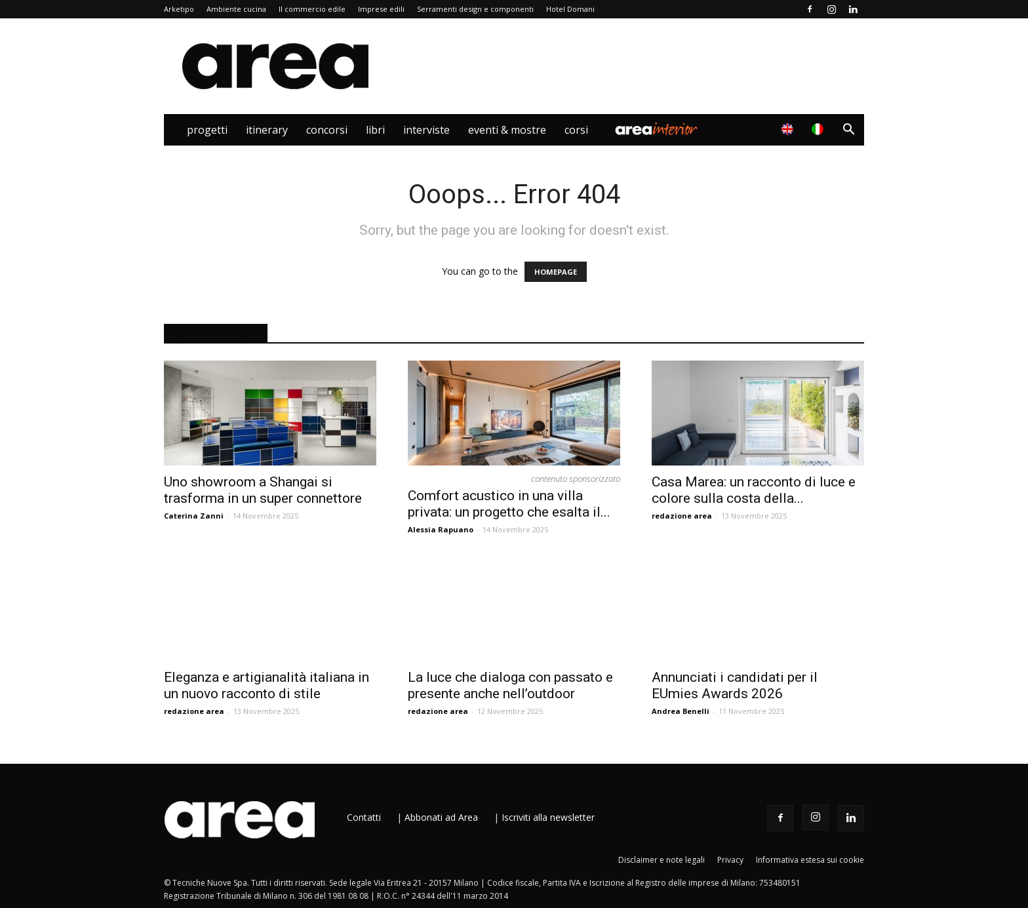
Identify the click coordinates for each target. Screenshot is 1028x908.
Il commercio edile (312, 9)
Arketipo (179, 9)
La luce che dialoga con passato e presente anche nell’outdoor (510, 685)
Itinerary (267, 130)
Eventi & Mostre (507, 130)
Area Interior (656, 130)
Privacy (730, 859)
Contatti (364, 817)
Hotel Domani (570, 9)
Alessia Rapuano (440, 529)
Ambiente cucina (236, 9)
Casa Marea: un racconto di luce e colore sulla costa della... (754, 490)
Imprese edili (381, 9)
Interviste (426, 130)
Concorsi (326, 130)
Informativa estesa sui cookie (810, 859)
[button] (848, 131)
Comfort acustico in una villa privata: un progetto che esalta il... (509, 504)
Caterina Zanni (194, 516)
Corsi (576, 130)
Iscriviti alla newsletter (548, 817)
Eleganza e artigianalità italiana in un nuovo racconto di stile (266, 685)
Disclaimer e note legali (661, 859)
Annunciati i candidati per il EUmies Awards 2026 (735, 685)
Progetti (207, 130)
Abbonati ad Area (441, 817)
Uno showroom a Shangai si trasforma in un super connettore (263, 490)
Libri (375, 130)
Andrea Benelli (680, 711)
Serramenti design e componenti (475, 9)
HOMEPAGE (555, 272)
